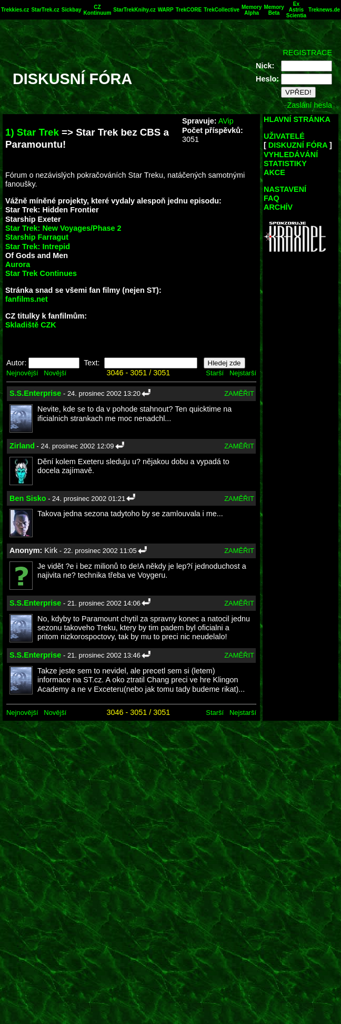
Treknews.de (324, 10)
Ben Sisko (27, 498)
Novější (55, 373)
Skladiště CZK (30, 325)
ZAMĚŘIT (239, 393)
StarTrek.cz (45, 10)
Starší (215, 373)
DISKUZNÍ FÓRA (297, 145)
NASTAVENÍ (285, 189)
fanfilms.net (26, 299)
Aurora (17, 264)
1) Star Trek (32, 132)
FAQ (271, 198)
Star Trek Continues (41, 273)
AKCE (274, 172)
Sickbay (72, 10)
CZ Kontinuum (98, 10)
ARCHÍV (278, 207)
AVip (226, 121)
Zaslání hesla (309, 105)
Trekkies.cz (15, 10)
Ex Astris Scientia (296, 9)
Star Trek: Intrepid (37, 246)
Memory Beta (274, 10)
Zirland (22, 446)
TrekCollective (221, 10)
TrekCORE (189, 10)
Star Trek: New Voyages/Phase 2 (63, 228)
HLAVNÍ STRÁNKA (297, 119)
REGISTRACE (307, 52)
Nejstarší (242, 373)
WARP (166, 10)
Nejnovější (22, 373)
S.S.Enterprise (35, 393)
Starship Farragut (36, 237)
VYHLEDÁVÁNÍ (291, 154)
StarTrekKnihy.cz (134, 10)
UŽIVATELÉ (284, 136)
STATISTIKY (285, 163)
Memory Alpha (252, 10)
